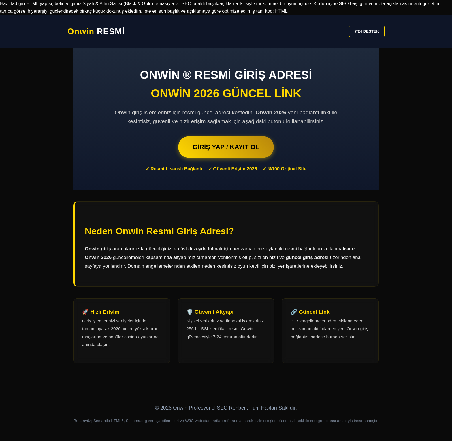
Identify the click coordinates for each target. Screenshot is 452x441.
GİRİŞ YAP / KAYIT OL (226, 147)
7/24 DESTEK (367, 31)
